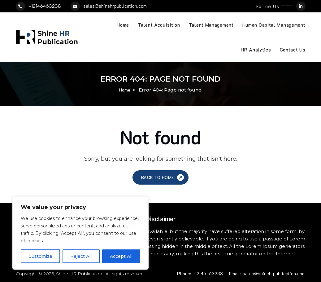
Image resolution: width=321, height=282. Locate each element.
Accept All (121, 256)
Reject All (81, 256)
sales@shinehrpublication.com (115, 6)
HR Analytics (256, 50)
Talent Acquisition (159, 25)
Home (123, 25)
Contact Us (293, 50)
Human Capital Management (274, 25)
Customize (40, 256)
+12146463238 (44, 6)
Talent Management (211, 25)
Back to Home (163, 177)
